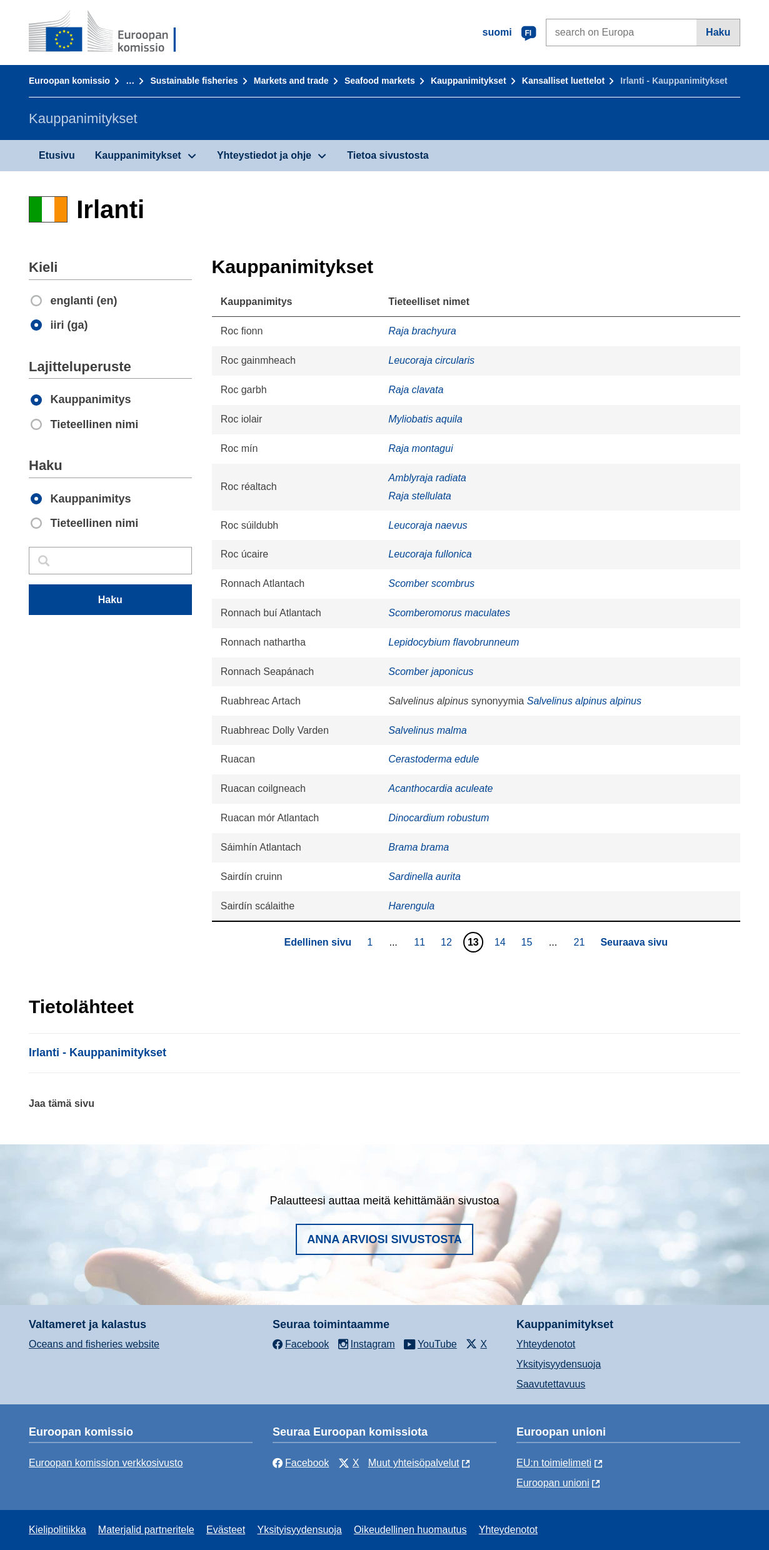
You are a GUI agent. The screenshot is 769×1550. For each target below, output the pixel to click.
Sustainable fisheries (194, 81)
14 (502, 942)
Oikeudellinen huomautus (410, 1529)
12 (448, 942)
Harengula (411, 906)
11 (421, 942)
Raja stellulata (419, 496)
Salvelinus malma (427, 730)
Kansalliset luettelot (563, 81)
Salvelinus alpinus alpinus (584, 701)
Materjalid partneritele (146, 1529)
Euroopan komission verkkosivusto (106, 1463)
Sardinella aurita (424, 876)
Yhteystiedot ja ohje (264, 155)
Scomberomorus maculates (449, 613)
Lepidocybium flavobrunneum (453, 642)
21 (581, 942)
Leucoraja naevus (427, 525)
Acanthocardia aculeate (440, 788)
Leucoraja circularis (431, 360)
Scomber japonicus (430, 671)
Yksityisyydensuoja (558, 1364)
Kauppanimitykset (468, 81)
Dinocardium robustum (438, 817)
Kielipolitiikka (57, 1529)
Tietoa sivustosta (387, 155)
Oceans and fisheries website (94, 1344)
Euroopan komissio (69, 81)
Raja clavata (415, 389)
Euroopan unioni (553, 1483)
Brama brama (418, 847)
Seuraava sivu (634, 942)
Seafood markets (379, 81)
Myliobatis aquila (425, 419)
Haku (718, 32)
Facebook (301, 1463)
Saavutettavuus (550, 1384)
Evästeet (225, 1529)
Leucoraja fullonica (429, 554)
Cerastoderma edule (433, 759)
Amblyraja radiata (427, 477)
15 (528, 942)
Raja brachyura (422, 331)
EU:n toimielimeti (553, 1463)
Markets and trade (291, 81)
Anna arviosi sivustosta (384, 1239)
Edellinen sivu (317, 942)
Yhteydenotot (545, 1344)
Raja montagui (420, 448)
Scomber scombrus (431, 583)
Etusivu (57, 155)
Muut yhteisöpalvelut (414, 1463)
